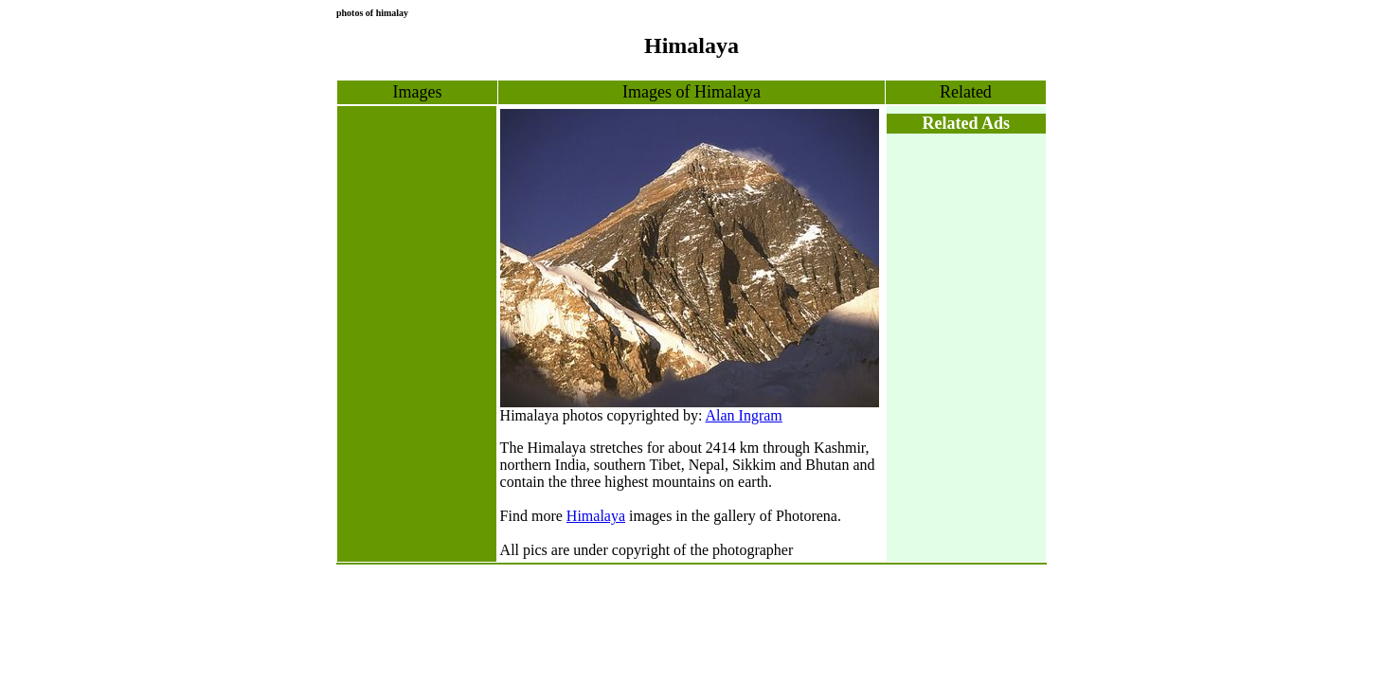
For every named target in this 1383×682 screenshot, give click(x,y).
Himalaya (595, 516)
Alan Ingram (743, 415)
